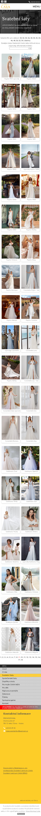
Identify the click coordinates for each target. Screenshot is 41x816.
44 (39, 38)
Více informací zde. (33, 811)
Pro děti (5, 700)
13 (30, 669)
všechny (27, 40)
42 (37, 38)
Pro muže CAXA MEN (11, 697)
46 (12, 40)
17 (19, 672)
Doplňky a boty (8, 693)
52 (20, 40)
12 (27, 669)
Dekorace (6, 706)
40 (34, 38)
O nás (4, 684)
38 (31, 38)
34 (26, 38)
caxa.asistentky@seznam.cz (17, 743)
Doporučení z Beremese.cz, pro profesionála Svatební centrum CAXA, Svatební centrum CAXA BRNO (18, 782)
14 (33, 669)
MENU (36, 6)
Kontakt (5, 715)
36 (29, 38)
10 (22, 669)
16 (39, 669)
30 (21, 38)
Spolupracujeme (9, 712)
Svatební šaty (8, 687)
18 (22, 672)
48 (14, 40)
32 (23, 38)
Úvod (4, 681)
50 (17, 40)
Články (5, 709)
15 (36, 669)
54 (22, 40)
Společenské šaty (9, 690)
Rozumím (21, 814)
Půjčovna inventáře (10, 703)
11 (24, 669)
